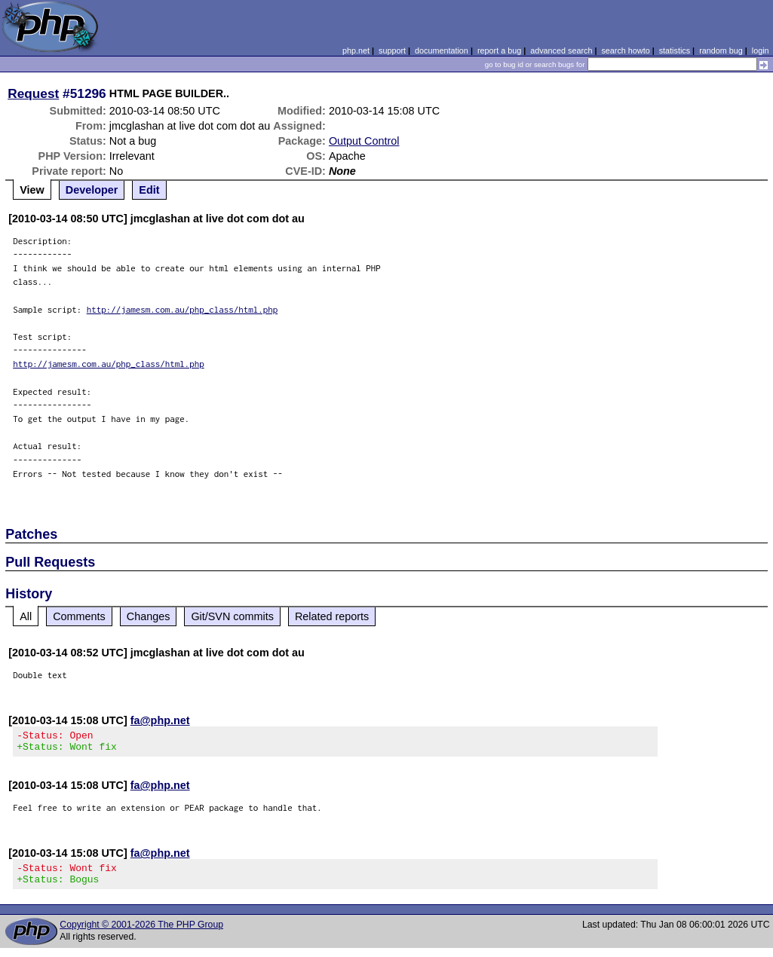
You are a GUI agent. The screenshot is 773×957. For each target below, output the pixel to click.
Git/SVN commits (232, 616)
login (760, 50)
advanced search (561, 50)
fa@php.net (160, 720)
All (26, 616)
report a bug (499, 50)
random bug (721, 50)
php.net (356, 50)
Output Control (364, 141)
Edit (149, 190)
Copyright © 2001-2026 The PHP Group (141, 933)
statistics (674, 50)
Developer (92, 190)
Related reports (332, 616)
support (392, 50)
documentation (441, 50)
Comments (79, 616)
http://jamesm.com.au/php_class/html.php (182, 309)
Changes (148, 616)
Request (33, 93)
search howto (625, 50)
